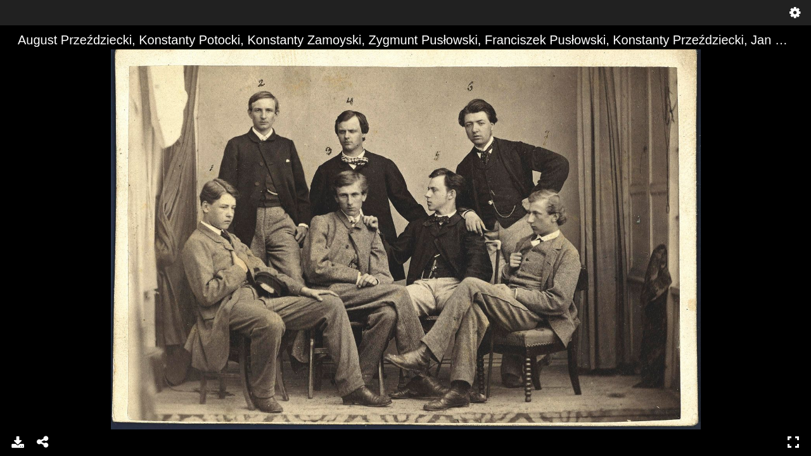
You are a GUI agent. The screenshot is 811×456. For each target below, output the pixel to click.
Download (17, 442)
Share (43, 442)
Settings (795, 12)
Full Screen (793, 442)
